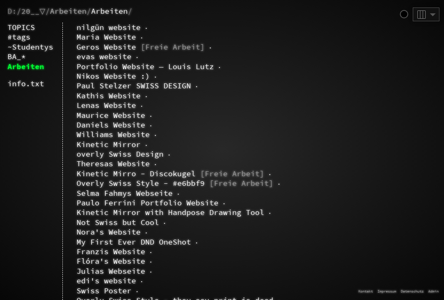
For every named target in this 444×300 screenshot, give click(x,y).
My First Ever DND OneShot (125, 242)
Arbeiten (68, 11)
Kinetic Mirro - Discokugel (162, 173)
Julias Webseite (102, 271)
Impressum (386, 291)
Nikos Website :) (104, 76)
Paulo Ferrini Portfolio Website (139, 203)
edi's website (98, 280)
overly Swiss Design (111, 154)
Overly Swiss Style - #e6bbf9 (166, 183)
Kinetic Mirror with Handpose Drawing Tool (162, 212)
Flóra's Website (102, 261)
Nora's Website (100, 232)
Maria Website (98, 37)
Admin (433, 291)
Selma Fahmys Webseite (116, 193)
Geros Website (132, 47)
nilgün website (100, 27)
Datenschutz (412, 291)
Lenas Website (98, 105)
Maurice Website (102, 115)
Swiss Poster (95, 290)
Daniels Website (102, 125)
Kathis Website (100, 95)
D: (12, 11)
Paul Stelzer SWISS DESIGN (125, 85)
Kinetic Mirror (100, 144)
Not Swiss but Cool (109, 222)
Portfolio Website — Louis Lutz (137, 66)
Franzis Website (102, 251)
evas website (95, 56)
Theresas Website (104, 163)
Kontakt (365, 291)
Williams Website (104, 134)
